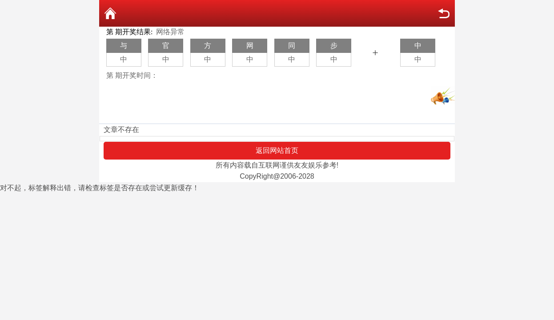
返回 (443, 13)
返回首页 (110, 13)
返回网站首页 (277, 150)
